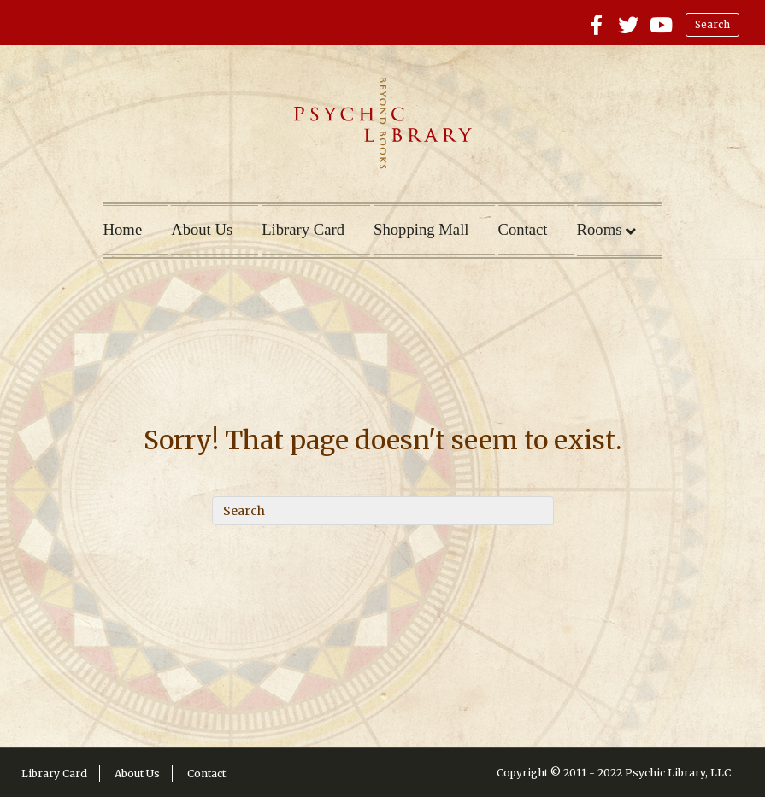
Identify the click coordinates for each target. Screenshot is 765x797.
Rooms (599, 229)
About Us (201, 229)
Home (123, 229)
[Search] (383, 510)
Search (712, 24)
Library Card (303, 229)
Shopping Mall (421, 229)
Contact (523, 229)
